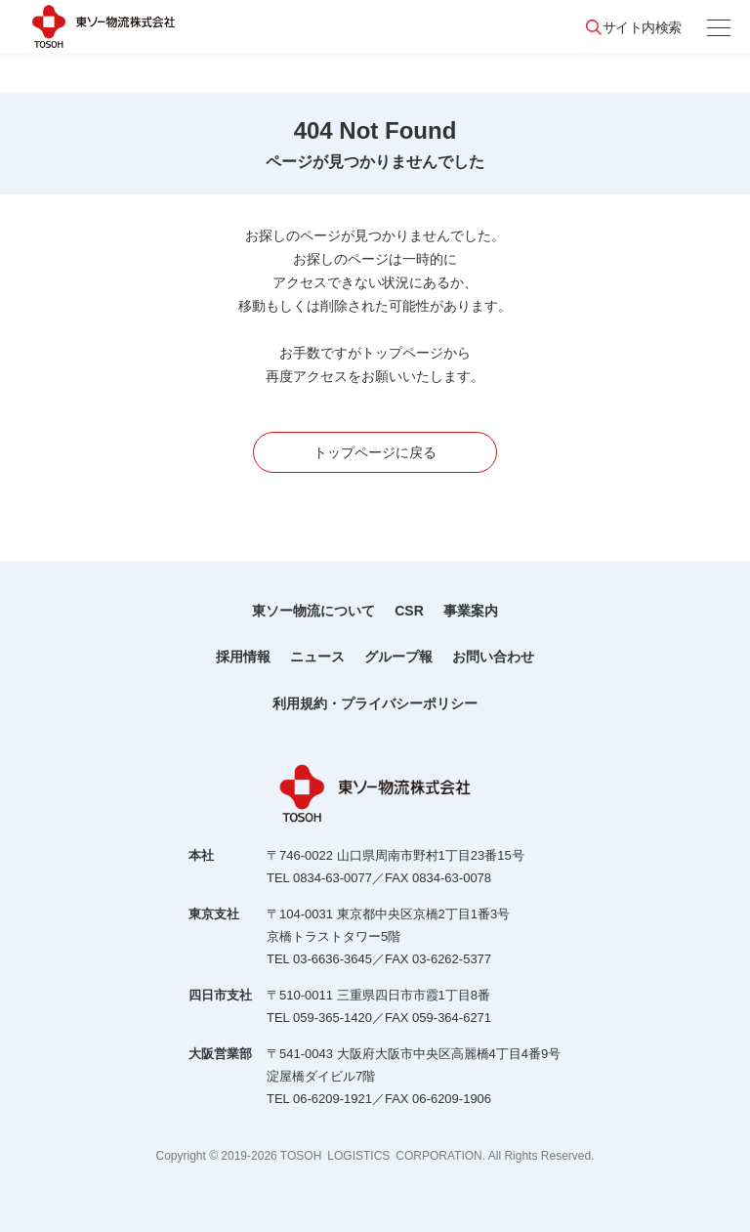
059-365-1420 (332, 1017)
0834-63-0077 (332, 878)
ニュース (317, 656)
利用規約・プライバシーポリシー (375, 703)
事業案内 (470, 610)
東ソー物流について (313, 610)
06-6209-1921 (332, 1098)
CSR (409, 610)
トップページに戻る (375, 452)
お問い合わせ (493, 656)
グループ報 (398, 656)
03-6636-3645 (332, 959)
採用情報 (243, 656)
